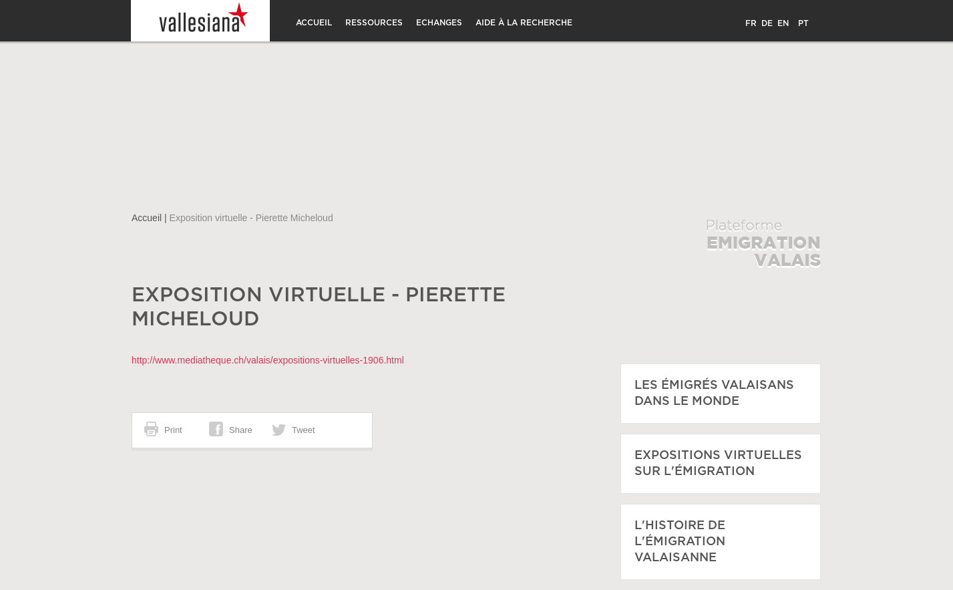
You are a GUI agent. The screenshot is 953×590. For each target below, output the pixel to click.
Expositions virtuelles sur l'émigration (718, 464)
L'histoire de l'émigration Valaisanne (679, 542)
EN (783, 23)
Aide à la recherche (523, 23)
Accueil (314, 23)
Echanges (439, 23)
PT (803, 23)
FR (751, 23)
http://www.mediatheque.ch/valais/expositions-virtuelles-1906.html (268, 360)
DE (767, 23)
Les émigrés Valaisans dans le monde (714, 394)
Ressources (374, 23)
